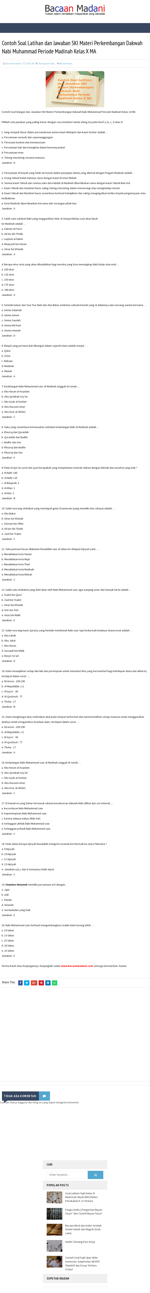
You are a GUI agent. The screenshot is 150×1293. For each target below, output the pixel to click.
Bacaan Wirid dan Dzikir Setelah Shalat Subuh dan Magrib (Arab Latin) (83, 1229)
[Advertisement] (75, 1035)
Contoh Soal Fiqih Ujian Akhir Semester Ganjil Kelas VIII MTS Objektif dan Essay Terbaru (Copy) (82, 1263)
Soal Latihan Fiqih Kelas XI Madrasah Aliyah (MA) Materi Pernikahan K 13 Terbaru (81, 1197)
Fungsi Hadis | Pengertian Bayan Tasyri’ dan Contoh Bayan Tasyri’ (84, 1212)
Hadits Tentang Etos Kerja (80, 1242)
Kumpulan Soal (46, 64)
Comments (66, 64)
